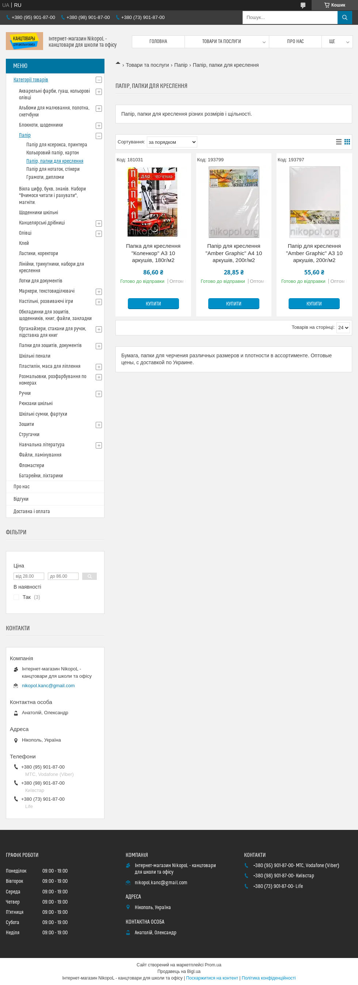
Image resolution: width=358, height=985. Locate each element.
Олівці (25, 233)
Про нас (295, 42)
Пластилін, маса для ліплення (49, 366)
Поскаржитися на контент (212, 978)
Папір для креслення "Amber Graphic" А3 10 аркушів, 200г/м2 (314, 253)
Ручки (25, 393)
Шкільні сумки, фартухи (43, 414)
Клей (24, 243)
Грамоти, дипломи (45, 177)
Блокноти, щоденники (41, 125)
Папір (180, 65)
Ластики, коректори (38, 254)
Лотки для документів (40, 281)
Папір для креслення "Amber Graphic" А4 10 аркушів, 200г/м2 (234, 253)
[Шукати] (345, 17)
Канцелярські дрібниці (42, 223)
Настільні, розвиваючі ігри (46, 301)
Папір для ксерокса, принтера (56, 145)
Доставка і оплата (32, 512)
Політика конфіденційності (269, 978)
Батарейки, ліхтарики (41, 476)
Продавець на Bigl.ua (179, 971)
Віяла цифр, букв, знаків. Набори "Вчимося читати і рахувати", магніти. (52, 195)
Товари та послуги (221, 42)
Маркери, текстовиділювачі (47, 291)
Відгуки (21, 499)
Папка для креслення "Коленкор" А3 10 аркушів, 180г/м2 (153, 253)
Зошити (26, 424)
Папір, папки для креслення (54, 161)
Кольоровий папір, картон (52, 153)
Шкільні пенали (34, 356)
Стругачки (29, 435)
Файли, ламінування (40, 455)
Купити (153, 304)
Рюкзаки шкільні (36, 404)
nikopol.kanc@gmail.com (48, 685)
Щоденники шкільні (38, 213)
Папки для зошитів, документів (50, 346)
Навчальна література (42, 445)
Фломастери (31, 466)
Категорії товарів (31, 80)
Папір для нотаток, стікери (53, 169)
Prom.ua (213, 964)
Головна (158, 42)
